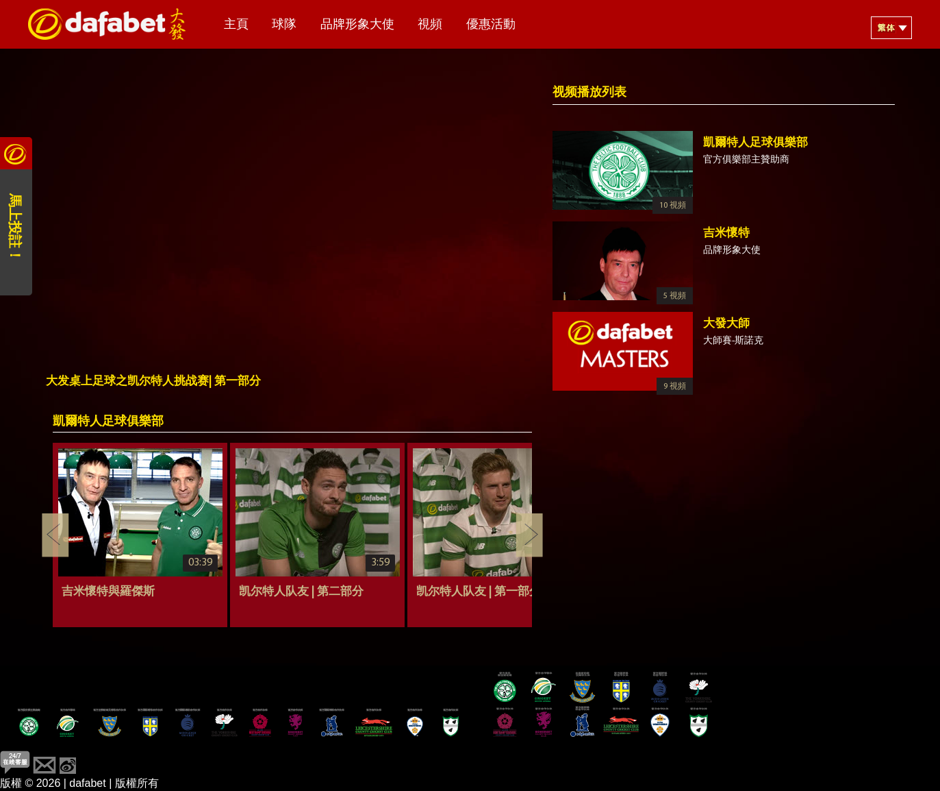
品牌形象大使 (357, 25)
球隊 (284, 25)
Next (529, 535)
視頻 (430, 25)
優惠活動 (491, 25)
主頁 (236, 25)
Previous (55, 535)
